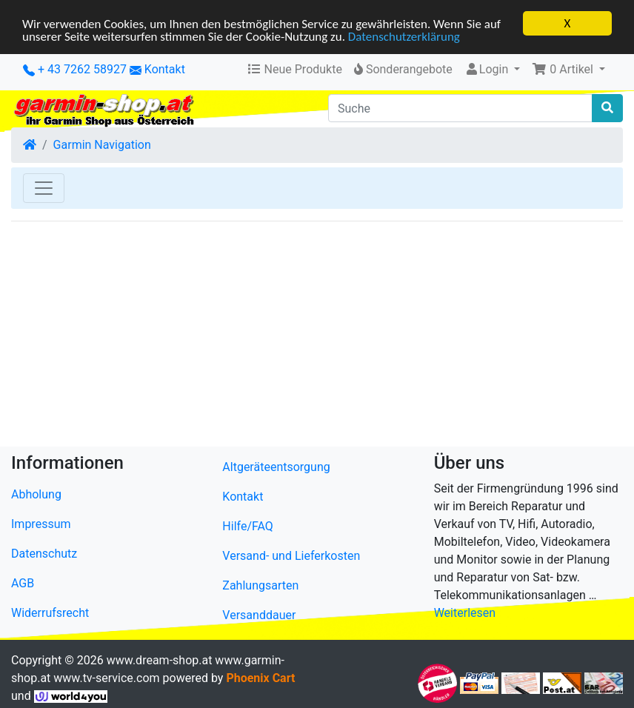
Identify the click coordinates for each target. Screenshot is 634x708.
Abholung (36, 494)
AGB (22, 583)
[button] (568, 69)
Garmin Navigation (102, 145)
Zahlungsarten (260, 585)
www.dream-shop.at (160, 660)
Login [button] (487, 69)
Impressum (41, 524)
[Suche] (460, 108)
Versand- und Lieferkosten (291, 556)
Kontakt (164, 69)
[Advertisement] (317, 337)
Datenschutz (44, 554)
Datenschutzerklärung (404, 36)
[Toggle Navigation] (43, 188)
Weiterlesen (464, 613)
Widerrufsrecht (50, 613)
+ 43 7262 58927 (75, 69)
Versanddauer (259, 615)
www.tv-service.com (106, 678)
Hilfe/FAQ (247, 526)
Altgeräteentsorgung (276, 467)
